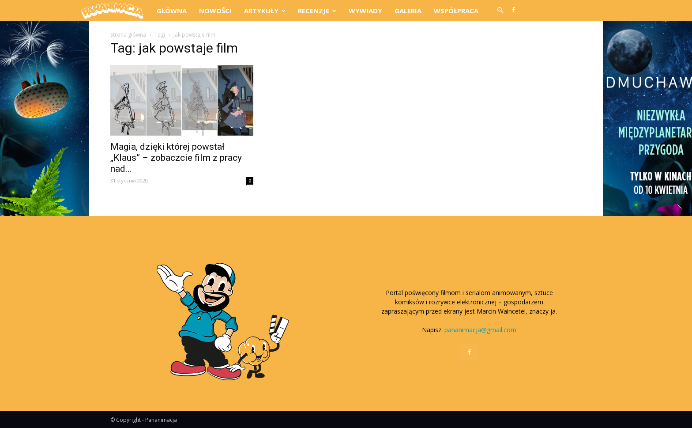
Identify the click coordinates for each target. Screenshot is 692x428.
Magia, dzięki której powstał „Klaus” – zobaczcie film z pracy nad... (176, 157)
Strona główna (128, 34)
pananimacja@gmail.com (480, 330)
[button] (500, 11)
